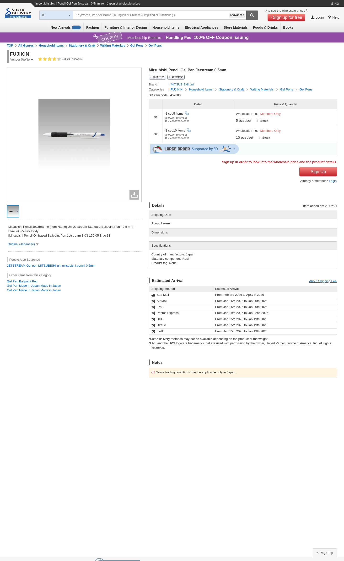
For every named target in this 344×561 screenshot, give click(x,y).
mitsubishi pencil (73, 265)
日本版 (334, 3)
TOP (10, 45)
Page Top (326, 553)
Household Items (165, 27)
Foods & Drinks (265, 27)
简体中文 (158, 77)
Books (288, 27)
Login (333, 181)
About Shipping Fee (323, 281)
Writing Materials (112, 45)
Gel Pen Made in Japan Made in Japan (34, 285)
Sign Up (318, 171)
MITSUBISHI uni (49, 265)
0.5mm (91, 265)
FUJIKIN (177, 89)
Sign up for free (287, 17)
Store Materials (235, 27)
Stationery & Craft (82, 45)
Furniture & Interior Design (125, 27)
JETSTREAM (16, 265)
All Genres (26, 45)
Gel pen (31, 265)
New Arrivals (66, 27)
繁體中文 (177, 77)
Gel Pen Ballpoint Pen (22, 281)
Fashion (92, 27)
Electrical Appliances (201, 27)
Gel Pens (137, 45)
